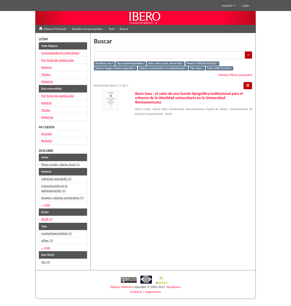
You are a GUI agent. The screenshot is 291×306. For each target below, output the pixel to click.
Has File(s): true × (104, 63)
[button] (228, 5)
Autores (46, 67)
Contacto (136, 292)
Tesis (111, 29)
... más (45, 205)
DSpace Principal (55, 29)
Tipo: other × (196, 68)
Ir (248, 55)
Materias (47, 81)
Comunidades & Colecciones (60, 53)
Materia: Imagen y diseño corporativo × (115, 68)
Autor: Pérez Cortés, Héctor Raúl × (165, 63)
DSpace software (121, 287)
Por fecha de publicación (57, 60)
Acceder (46, 134)
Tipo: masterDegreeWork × (130, 63)
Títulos (45, 74)
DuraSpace (173, 287)
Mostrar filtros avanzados (235, 75)
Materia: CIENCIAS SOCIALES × (202, 63)
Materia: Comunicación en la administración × (163, 68)
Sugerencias (153, 292)
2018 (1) (46, 219)
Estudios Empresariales (87, 29)
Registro (46, 141)
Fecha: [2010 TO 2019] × (219, 68)
